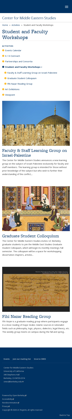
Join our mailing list (22, 359)
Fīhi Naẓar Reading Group (19, 83)
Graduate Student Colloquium (22, 78)
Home (5, 25)
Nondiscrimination (10, 402)
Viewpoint (10, 94)
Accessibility (8, 399)
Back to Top (65, 415)
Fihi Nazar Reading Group (26, 316)
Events (7, 359)
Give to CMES (40, 359)
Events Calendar (13, 50)
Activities (16, 25)
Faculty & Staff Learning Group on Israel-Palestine (32, 72)
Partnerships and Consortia (18, 61)
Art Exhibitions (12, 89)
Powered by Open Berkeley (14, 395)
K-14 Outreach (12, 55)
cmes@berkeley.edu (14, 381)
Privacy (6, 406)
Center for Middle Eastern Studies (29, 17)
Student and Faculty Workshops (23, 67)
